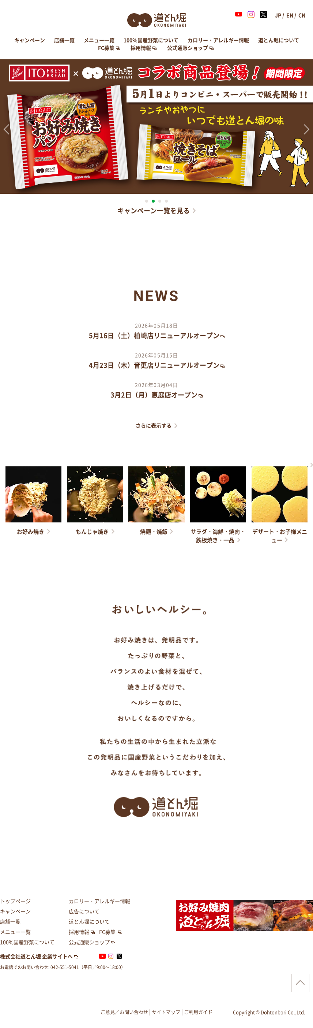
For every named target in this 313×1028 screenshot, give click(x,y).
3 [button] (159, 201)
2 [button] (153, 201)
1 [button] (146, 201)
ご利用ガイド (198, 1012)
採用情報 (141, 48)
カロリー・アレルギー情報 (218, 40)
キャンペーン (29, 40)
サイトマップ (166, 1012)
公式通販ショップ (187, 48)
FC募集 (106, 48)
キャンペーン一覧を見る (153, 210)
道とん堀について (278, 40)
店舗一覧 (64, 40)
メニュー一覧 (99, 40)
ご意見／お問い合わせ (124, 1012)
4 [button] (166, 201)
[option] (156, 126)
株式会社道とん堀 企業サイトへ (36, 956)
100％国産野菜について (151, 40)
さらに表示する (153, 425)
